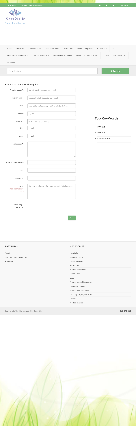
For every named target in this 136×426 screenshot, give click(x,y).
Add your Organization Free (16, 257)
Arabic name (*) (16, 89)
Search (115, 70)
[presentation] (47, 207)
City (21, 128)
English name (17, 97)
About (7, 252)
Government (104, 138)
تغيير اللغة (124, 5)
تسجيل (71, 217)
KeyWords (18, 121)
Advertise (11, 61)
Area (21, 135)
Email (21, 105)
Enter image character (18, 205)
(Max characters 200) (16, 189)
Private (101, 126)
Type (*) (19, 113)
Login (12, 5)
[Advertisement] (85, 26)
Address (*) (18, 143)
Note (14, 189)
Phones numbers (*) (14, 162)
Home (9, 48)
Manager (19, 178)
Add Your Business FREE (31, 5)
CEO (21, 170)
